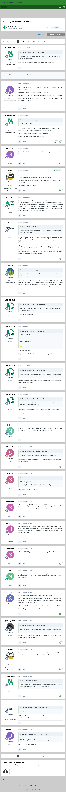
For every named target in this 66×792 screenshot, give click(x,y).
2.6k (10, 538)
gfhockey (9, 148)
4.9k (10, 516)
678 (10, 212)
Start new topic (39, 34)
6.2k (10, 280)
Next (34, 41)
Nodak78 (9, 425)
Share (46, 27)
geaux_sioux (10, 621)
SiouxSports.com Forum (12, 2)
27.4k (10, 185)
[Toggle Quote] (21, 52)
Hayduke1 (40, 331)
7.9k (10, 440)
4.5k (10, 237)
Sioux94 (10, 266)
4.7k (10, 98)
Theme (21, 786)
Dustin (39, 52)
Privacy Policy (29, 786)
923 (10, 585)
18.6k (10, 635)
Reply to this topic (55, 34)
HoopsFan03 (40, 120)
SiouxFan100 (13, 26)
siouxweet (40, 304)
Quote (24, 67)
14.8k (10, 163)
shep (10, 592)
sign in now (40, 765)
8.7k (10, 744)
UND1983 (9, 730)
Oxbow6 (10, 170)
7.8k (10, 461)
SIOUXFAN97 (10, 48)
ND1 (9, 570)
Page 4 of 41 (45, 41)
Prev (7, 41)
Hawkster (10, 523)
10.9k (10, 315)
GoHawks (9, 197)
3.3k (10, 607)
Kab (9, 84)
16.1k (10, 62)
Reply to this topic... (17, 771)
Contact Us (38, 786)
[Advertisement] (33, 14)
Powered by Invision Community (33, 789)
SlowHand (41, 680)
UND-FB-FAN (10, 300)
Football (21, 28)
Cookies (45, 786)
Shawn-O (9, 447)
